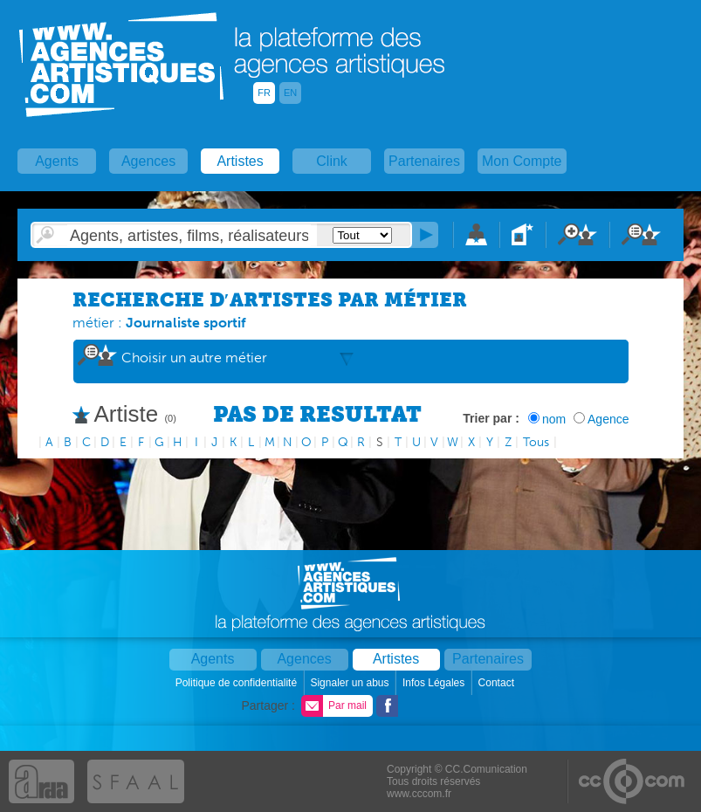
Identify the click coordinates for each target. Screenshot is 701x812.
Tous (536, 442)
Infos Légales (435, 683)
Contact (498, 683)
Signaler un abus (350, 683)
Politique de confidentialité (237, 683)
